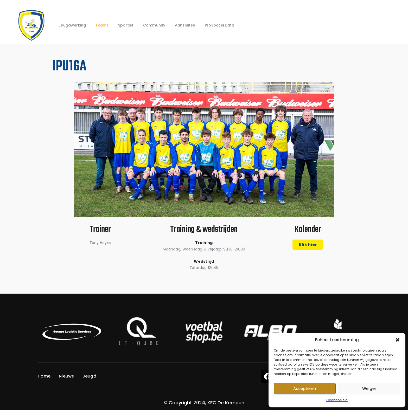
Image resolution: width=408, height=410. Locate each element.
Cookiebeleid (337, 400)
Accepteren (304, 388)
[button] (397, 339)
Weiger (369, 388)
